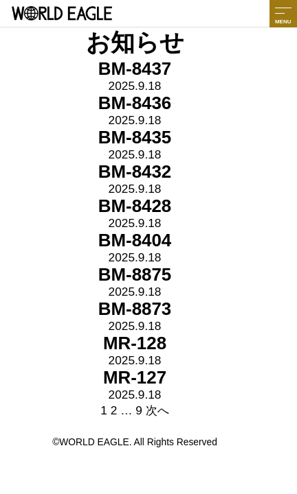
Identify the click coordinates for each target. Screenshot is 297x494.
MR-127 (134, 377)
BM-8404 (135, 240)
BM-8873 (135, 308)
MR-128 (134, 343)
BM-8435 (135, 137)
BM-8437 (135, 68)
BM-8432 (135, 171)
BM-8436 (135, 103)
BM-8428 (135, 205)
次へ (157, 410)
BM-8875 (135, 274)
